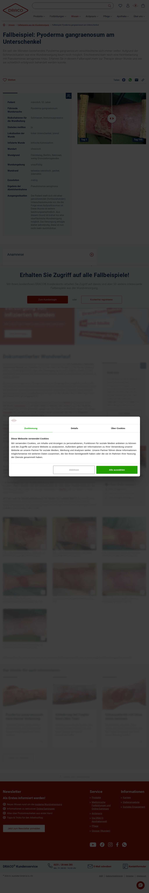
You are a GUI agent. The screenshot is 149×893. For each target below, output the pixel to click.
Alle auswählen (117, 469)
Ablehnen (74, 469)
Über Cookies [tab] (118, 428)
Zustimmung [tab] (30, 428)
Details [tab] (74, 428)
